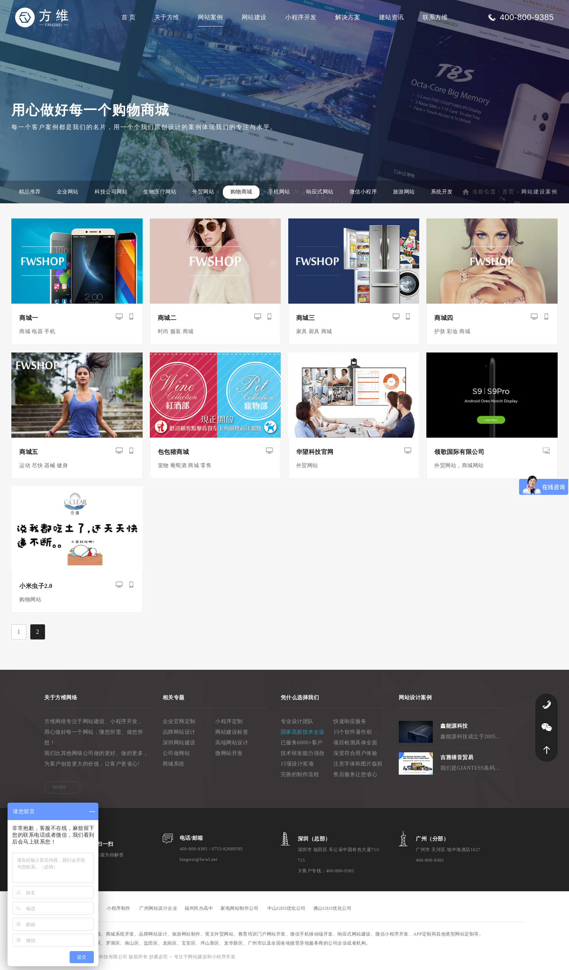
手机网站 (281, 193)
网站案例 (210, 17)
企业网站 (68, 193)
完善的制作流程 (300, 775)
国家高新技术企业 (303, 733)
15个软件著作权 (352, 733)
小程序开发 (301, 17)
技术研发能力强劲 (303, 754)
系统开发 (445, 193)
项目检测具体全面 (355, 744)
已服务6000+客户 (302, 744)
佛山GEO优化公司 (332, 909)
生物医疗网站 (161, 193)
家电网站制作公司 (239, 909)
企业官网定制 (179, 722)
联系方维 (435, 17)
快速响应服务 (349, 722)
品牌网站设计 (179, 733)
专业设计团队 (297, 722)
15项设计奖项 (297, 765)
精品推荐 (30, 193)
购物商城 (243, 193)
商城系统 (174, 765)
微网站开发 (229, 754)
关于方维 (166, 17)
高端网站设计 (231, 744)
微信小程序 (366, 193)
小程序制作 (119, 909)
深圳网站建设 (179, 744)
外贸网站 (205, 193)
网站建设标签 (231, 733)
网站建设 (254, 17)
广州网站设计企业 (158, 909)
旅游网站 (407, 193)
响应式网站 (322, 193)
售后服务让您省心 (355, 775)
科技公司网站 (111, 193)
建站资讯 (391, 17)
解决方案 (347, 17)
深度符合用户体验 (355, 754)
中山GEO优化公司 (286, 909)
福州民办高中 (199, 909)
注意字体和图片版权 (358, 765)
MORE (59, 788)
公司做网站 (176, 754)
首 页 (128, 17)
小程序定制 (229, 722)
